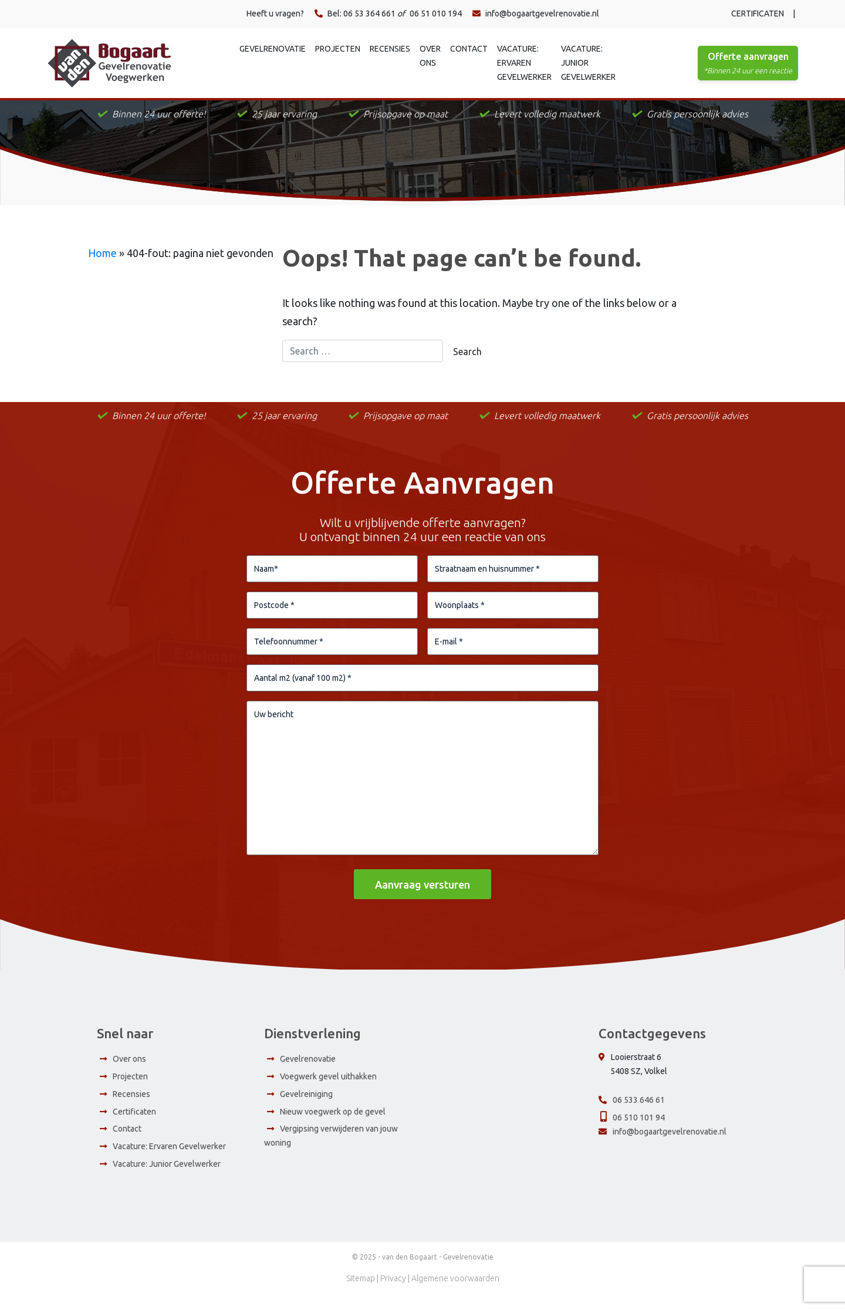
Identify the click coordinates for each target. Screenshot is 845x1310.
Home (102, 253)
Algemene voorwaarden (455, 1293)
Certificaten (757, 13)
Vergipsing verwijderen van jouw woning (331, 1150)
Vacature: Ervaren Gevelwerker (524, 63)
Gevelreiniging (306, 1108)
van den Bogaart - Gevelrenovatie (438, 1271)
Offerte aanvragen (748, 64)
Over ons (430, 55)
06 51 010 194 (436, 13)
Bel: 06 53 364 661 (355, 13)
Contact (469, 48)
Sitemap (360, 1293)
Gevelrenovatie (272, 48)
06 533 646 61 (639, 1114)
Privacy (393, 1293)
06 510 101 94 (639, 1131)
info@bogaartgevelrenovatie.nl (535, 13)
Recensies (390, 48)
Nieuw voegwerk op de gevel (333, 1125)
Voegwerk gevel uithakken (328, 1091)
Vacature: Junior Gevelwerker (588, 63)
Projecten (337, 48)
